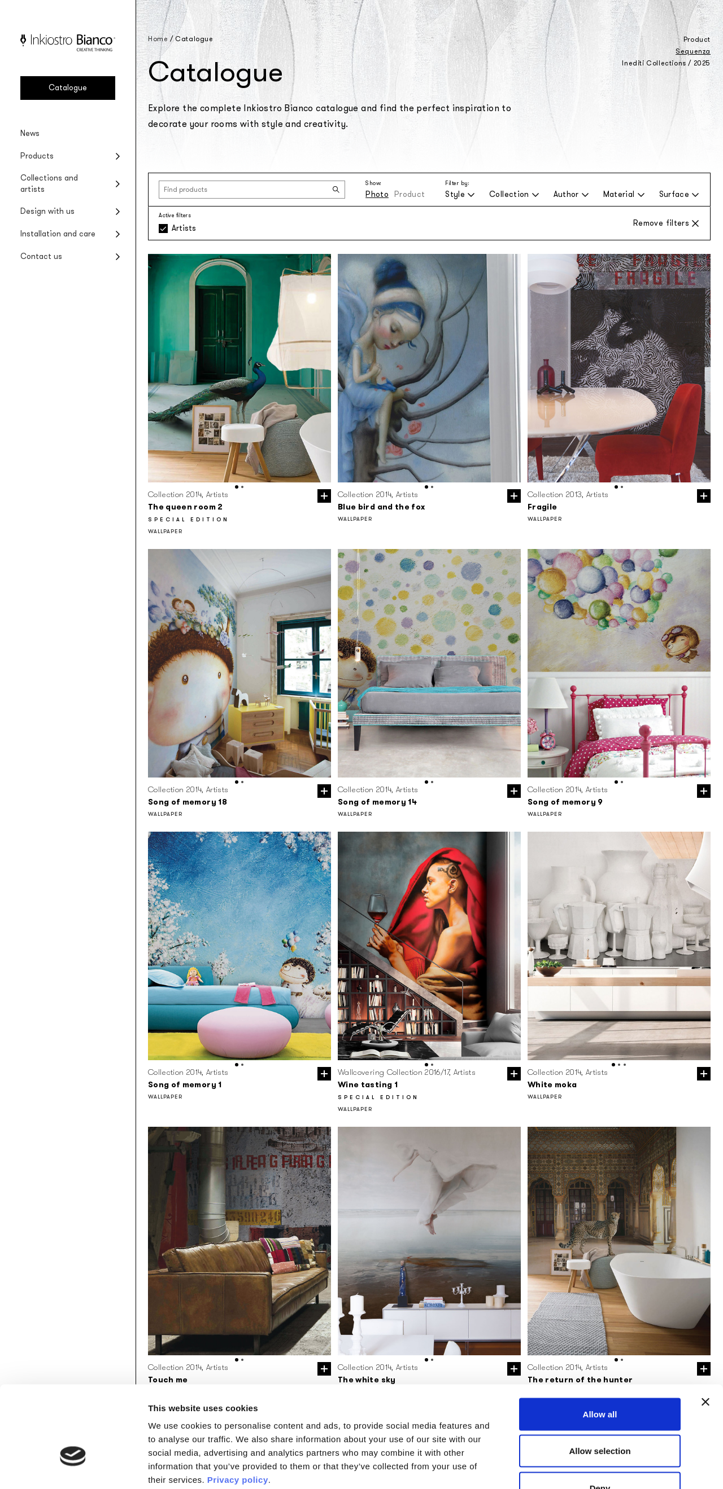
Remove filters (666, 223)
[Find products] (252, 190)
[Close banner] (705, 1329)
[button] (236, 487)
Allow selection (599, 1378)
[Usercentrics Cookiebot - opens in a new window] (73, 1467)
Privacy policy (237, 1406)
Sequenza (693, 51)
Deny (600, 1415)
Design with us (47, 211)
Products (37, 156)
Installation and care (57, 234)
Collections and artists (49, 184)
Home (158, 38)
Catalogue (68, 87)
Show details (593, 1467)
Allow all (600, 1341)
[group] (239, 368)
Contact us (41, 256)
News (30, 133)
